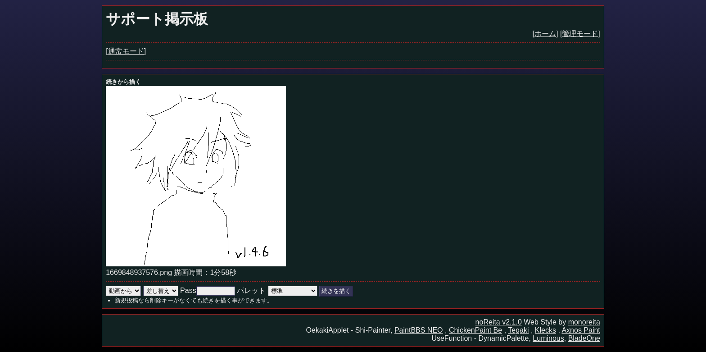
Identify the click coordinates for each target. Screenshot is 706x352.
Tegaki (518, 330)
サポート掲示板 (157, 19)
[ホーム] (545, 33)
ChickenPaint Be (475, 330)
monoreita (584, 322)
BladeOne (584, 338)
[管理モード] (580, 33)
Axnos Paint (580, 330)
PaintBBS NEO (418, 330)
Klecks (545, 330)
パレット (251, 290)
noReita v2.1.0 (498, 322)
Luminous (548, 338)
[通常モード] (126, 51)
